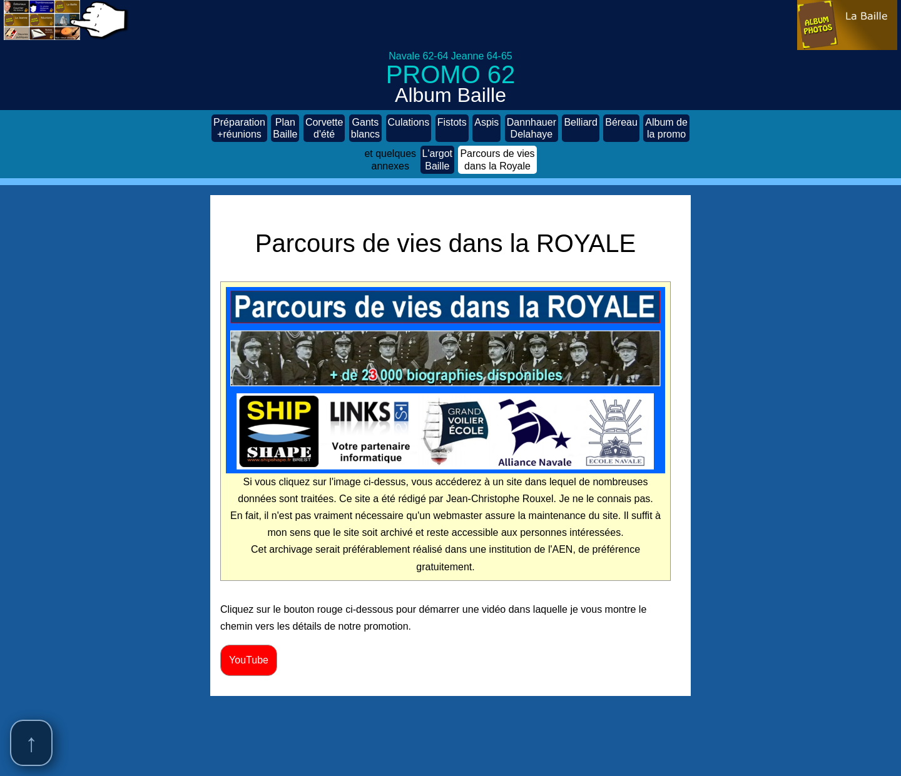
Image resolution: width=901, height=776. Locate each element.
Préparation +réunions (239, 128)
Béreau (621, 128)
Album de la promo (666, 128)
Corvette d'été (324, 128)
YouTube (249, 660)
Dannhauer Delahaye (531, 128)
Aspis (486, 128)
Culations (409, 128)
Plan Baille (285, 128)
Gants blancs (365, 128)
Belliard (580, 128)
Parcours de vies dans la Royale (497, 159)
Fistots (452, 128)
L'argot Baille (437, 159)
